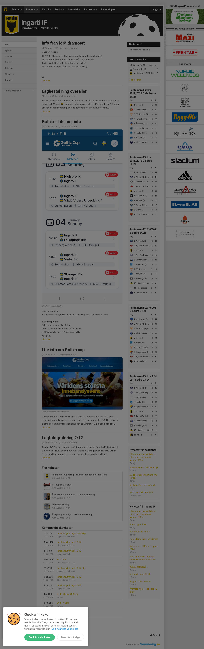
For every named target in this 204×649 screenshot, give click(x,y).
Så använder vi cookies (64, 628)
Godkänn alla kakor (39, 637)
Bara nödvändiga (70, 637)
